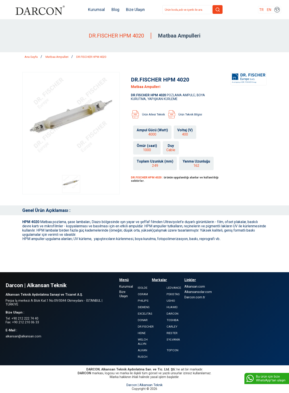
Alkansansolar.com (198, 292)
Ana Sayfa (31, 57)
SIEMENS (144, 307)
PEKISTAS (173, 294)
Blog (115, 9)
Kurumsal (96, 9)
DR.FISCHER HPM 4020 (91, 57)
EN (269, 10)
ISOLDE (142, 287)
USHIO (171, 300)
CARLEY (172, 326)
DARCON (172, 313)
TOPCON (172, 350)
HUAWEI (172, 307)
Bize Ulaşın (135, 9)
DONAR (143, 320)
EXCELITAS (145, 313)
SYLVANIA (173, 339)
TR (261, 10)
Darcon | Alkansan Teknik (144, 385)
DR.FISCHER (146, 326)
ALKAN (142, 350)
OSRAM (143, 294)
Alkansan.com (194, 286)
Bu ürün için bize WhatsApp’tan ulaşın (265, 378)
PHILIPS (143, 300)
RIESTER (172, 333)
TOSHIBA (173, 320)
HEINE (142, 333)
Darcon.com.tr (194, 297)
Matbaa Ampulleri (57, 57)
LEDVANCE (174, 287)
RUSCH (142, 356)
